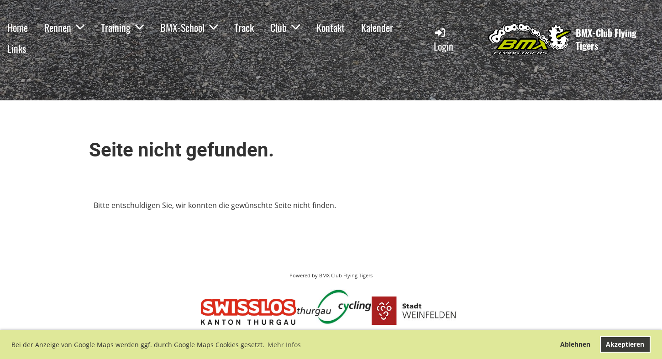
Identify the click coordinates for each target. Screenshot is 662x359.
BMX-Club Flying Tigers (606, 39)
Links (16, 48)
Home (17, 27)
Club (285, 27)
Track (244, 27)
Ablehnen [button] (575, 344)
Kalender (377, 27)
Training (122, 27)
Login (443, 39)
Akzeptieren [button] (625, 344)
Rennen (64, 27)
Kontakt (330, 27)
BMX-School (189, 27)
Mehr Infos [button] (284, 344)
